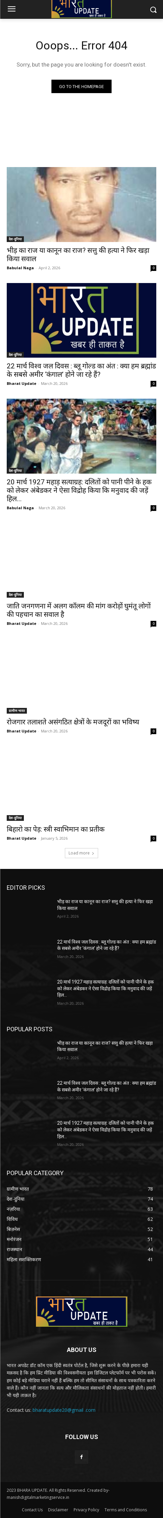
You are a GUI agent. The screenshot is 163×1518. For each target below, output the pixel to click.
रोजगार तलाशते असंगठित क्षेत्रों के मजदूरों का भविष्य (73, 722)
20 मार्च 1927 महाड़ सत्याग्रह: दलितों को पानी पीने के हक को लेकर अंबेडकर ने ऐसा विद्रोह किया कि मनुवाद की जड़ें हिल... (79, 490)
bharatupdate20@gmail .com (64, 1410)
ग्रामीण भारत (17, 710)
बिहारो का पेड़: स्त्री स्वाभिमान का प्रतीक (56, 829)
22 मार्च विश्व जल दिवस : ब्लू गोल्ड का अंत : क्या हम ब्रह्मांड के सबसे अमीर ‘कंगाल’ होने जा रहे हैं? (81, 370)
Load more (81, 853)
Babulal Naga (20, 267)
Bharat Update (21, 383)
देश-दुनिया (15, 239)
